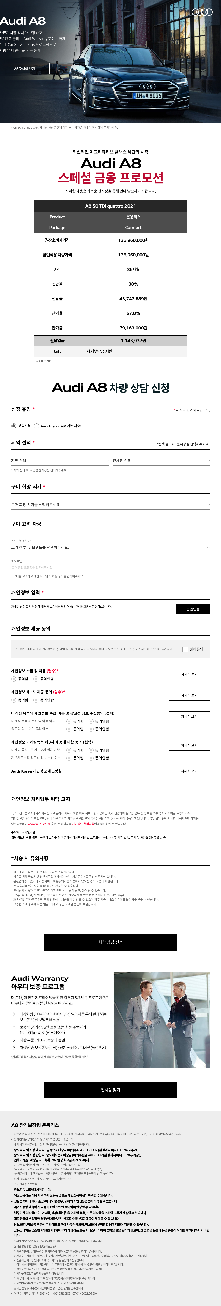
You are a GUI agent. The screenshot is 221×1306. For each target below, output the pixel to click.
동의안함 (47, 678)
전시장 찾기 (110, 1089)
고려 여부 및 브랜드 (22, 540)
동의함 (23, 678)
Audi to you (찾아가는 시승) (61, 426)
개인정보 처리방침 (83, 824)
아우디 (202, 12)
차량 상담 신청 (110, 942)
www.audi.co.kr (39, 824)
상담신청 (24, 426)
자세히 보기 (189, 674)
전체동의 (196, 649)
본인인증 (192, 609)
